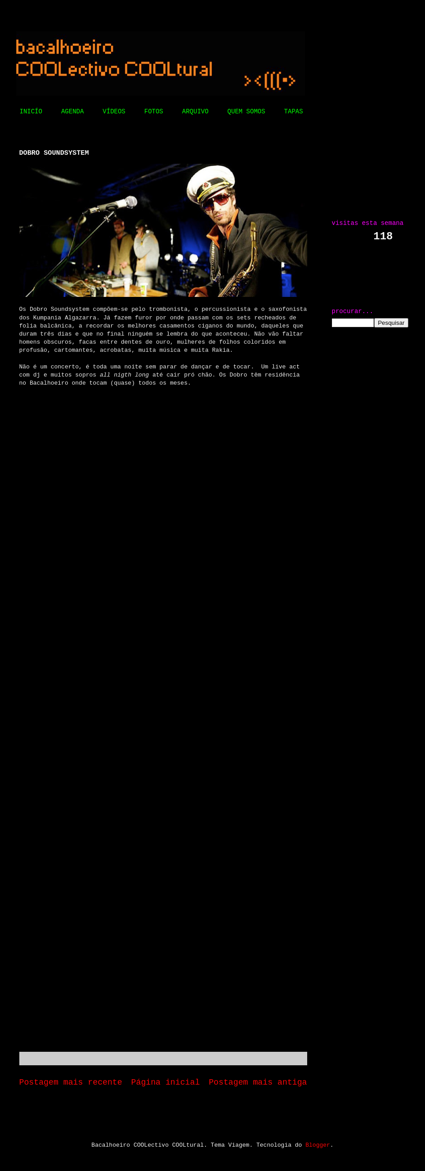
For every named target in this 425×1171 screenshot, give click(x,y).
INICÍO (31, 111)
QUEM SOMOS (246, 111)
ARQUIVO (195, 111)
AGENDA (72, 111)
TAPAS (293, 111)
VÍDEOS (114, 111)
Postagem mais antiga (258, 1082)
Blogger (317, 1145)
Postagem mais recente (70, 1082)
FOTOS (153, 111)
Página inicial (165, 1082)
